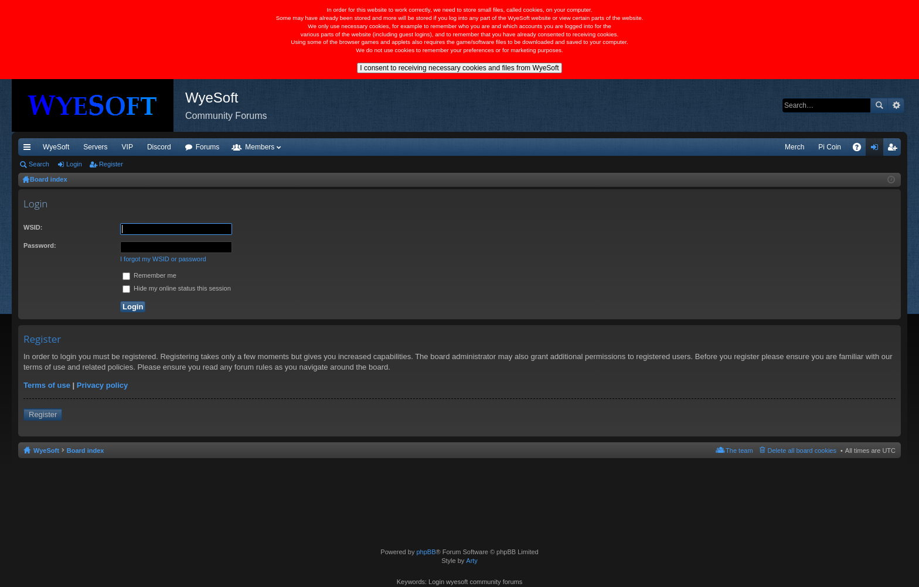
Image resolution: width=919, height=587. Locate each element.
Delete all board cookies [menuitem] (802, 450)
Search (879, 105)
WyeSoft (56, 147)
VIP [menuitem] (127, 147)
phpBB (425, 551)
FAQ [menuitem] (861, 149)
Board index (85, 450)
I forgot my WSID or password (163, 258)
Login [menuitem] (877, 149)
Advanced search (896, 105)
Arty (472, 560)
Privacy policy (102, 385)
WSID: (32, 227)
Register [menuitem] (895, 149)
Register (111, 164)
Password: (39, 245)
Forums (208, 147)
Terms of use (46, 385)
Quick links (29, 149)
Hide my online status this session (176, 288)
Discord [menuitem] (159, 147)
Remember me (149, 275)
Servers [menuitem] (95, 147)
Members (259, 147)
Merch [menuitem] (794, 147)
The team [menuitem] (739, 450)
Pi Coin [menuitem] (829, 147)
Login (74, 164)
